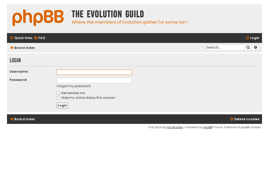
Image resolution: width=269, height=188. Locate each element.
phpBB (207, 127)
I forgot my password (74, 86)
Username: (19, 71)
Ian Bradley (175, 127)
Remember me (71, 93)
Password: (18, 80)
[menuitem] (39, 38)
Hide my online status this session (86, 97)
